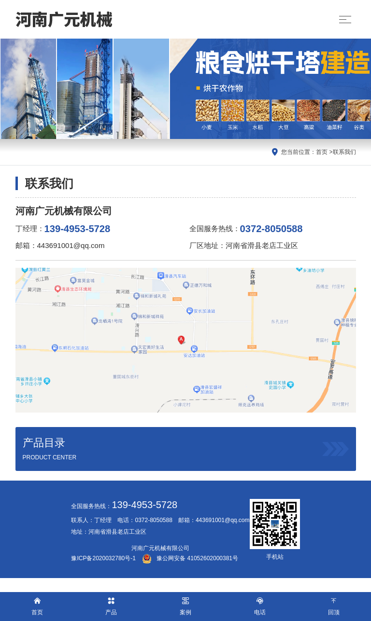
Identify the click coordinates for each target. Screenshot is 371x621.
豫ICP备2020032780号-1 (103, 558)
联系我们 (344, 152)
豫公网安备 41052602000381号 (190, 558)
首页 (322, 152)
